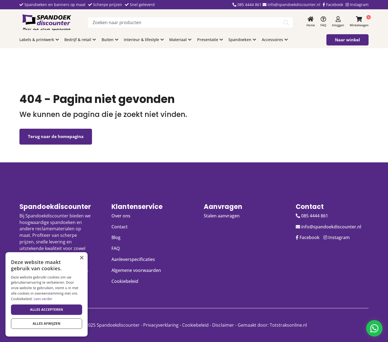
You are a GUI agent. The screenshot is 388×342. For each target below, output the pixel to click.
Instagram (357, 4)
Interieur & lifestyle (141, 39)
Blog (115, 237)
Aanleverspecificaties (133, 259)
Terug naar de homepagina (56, 136)
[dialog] (46, 294)
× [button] (81, 258)
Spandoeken (239, 39)
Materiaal (178, 39)
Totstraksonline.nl (288, 325)
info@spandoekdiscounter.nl (291, 4)
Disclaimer (223, 325)
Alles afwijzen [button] (47, 323)
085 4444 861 (246, 4)
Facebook (333, 4)
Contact (119, 227)
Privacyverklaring (161, 325)
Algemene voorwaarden (136, 270)
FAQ (115, 248)
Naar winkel (347, 39)
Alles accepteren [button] (46, 309)
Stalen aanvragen (222, 216)
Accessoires (272, 39)
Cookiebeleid (124, 281)
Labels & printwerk (36, 39)
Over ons (120, 216)
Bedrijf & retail (77, 39)
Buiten (108, 39)
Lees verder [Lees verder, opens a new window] (43, 299)
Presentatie (207, 39)
